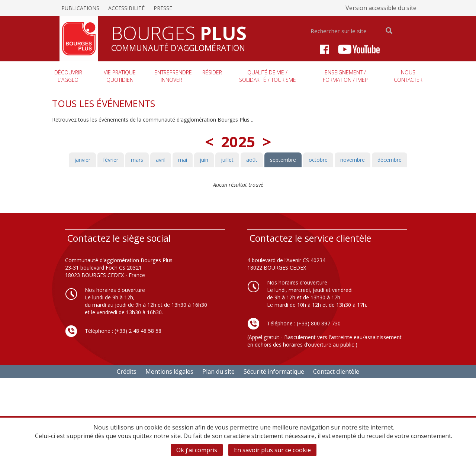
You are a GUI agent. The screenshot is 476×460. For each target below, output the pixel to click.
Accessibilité (126, 8)
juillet (227, 159)
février (110, 159)
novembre (352, 159)
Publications (80, 8)
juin (204, 159)
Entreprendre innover (173, 76)
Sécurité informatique (274, 371)
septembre (283, 159)
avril (160, 159)
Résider (212, 72)
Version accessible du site (380, 8)
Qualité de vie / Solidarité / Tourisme (267, 76)
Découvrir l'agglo (68, 76)
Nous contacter (408, 76)
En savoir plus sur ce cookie (272, 450)
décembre (389, 159)
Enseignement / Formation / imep (345, 76)
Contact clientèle (336, 371)
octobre (318, 159)
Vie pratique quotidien (120, 76)
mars (137, 159)
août (251, 159)
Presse (163, 8)
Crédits (126, 371)
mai (182, 159)
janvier (82, 159)
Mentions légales (169, 371)
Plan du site (218, 371)
